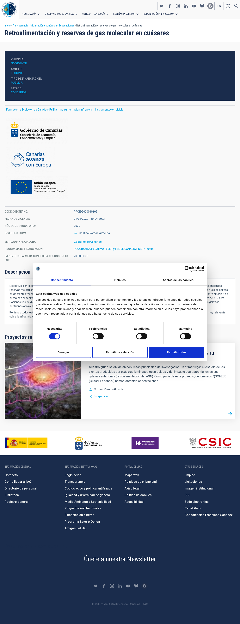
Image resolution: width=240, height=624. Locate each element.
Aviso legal (132, 488)
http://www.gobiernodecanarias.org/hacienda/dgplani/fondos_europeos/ (120, 160)
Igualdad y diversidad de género (87, 495)
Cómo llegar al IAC (18, 482)
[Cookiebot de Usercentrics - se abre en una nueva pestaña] (187, 269)
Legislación (73, 475)
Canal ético (193, 508)
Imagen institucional (199, 488)
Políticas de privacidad (141, 482)
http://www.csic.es (210, 443)
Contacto (11, 475)
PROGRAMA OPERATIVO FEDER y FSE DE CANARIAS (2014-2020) (114, 248)
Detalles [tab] (120, 280)
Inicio (8, 25)
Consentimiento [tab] (62, 280)
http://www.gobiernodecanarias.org (88, 443)
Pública (16, 82)
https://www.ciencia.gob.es (26, 443)
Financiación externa (79, 515)
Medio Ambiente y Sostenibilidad (88, 502)
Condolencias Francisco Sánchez (209, 515)
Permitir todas (177, 352)
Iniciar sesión (228, 6)
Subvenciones (66, 25)
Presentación (29, 14)
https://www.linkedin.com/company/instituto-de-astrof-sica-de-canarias (186, 6)
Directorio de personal (21, 488)
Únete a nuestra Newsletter (120, 559)
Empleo (190, 475)
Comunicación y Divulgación (159, 14)
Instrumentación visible (109, 109)
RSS (187, 495)
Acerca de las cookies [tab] (178, 280)
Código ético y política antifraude (88, 488)
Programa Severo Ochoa (82, 522)
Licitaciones (193, 482)
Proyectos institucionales (83, 508)
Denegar (63, 352)
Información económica (43, 25)
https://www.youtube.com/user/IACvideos (194, 6)
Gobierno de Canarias (88, 241)
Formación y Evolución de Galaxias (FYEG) (31, 109)
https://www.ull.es (145, 443)
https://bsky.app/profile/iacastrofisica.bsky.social (202, 6)
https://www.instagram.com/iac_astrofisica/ (178, 6)
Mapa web (132, 475)
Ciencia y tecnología (93, 14)
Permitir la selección (120, 352)
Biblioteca (12, 495)
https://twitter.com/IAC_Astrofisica (161, 6)
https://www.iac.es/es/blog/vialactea (210, 6)
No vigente (19, 63)
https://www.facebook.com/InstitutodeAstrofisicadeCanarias (170, 6)
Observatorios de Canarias (59, 14)
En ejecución (101, 396)
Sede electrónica (197, 502)
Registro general (16, 502)
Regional (17, 73)
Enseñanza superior (124, 14)
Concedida (19, 92)
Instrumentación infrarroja (76, 109)
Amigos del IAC (75, 528)
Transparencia (20, 25)
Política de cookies (138, 495)
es (219, 6)
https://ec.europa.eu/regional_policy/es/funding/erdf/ (120, 187)
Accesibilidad (134, 502)
